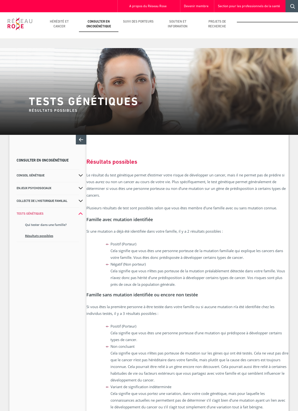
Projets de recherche (217, 24)
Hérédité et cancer (59, 24)
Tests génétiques (30, 213)
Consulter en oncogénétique (98, 24)
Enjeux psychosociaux (34, 188)
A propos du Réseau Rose (148, 6)
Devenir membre (196, 6)
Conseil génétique (31, 175)
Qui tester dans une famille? (46, 225)
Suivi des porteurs (138, 21)
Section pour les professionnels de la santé (249, 6)
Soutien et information (178, 24)
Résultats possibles (39, 236)
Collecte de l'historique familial (42, 201)
